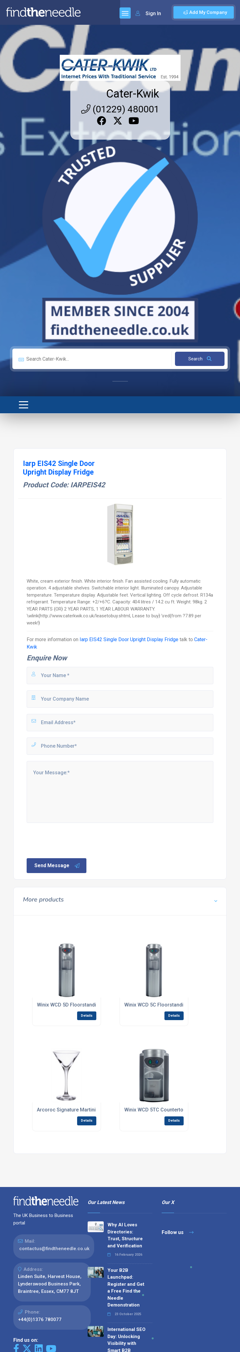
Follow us (178, 1232)
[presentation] (73, 840)
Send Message (57, 866)
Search (200, 359)
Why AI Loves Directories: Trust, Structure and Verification (125, 1235)
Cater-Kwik (132, 93)
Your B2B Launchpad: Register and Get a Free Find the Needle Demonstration (125, 1287)
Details (87, 1016)
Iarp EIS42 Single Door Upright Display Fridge (129, 639)
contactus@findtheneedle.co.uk (54, 1248)
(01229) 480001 (120, 109)
